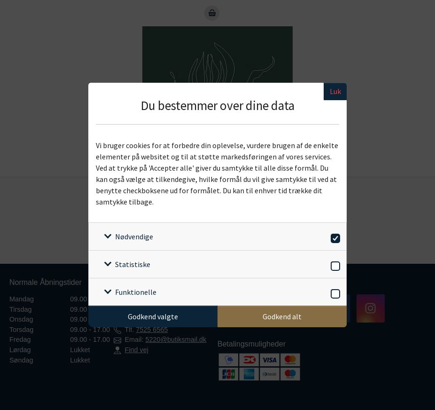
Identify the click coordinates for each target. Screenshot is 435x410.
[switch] (334, 237)
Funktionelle (135, 292)
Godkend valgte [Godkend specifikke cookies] (153, 316)
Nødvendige (134, 236)
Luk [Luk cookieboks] (335, 91)
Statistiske (132, 264)
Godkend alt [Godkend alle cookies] (282, 316)
